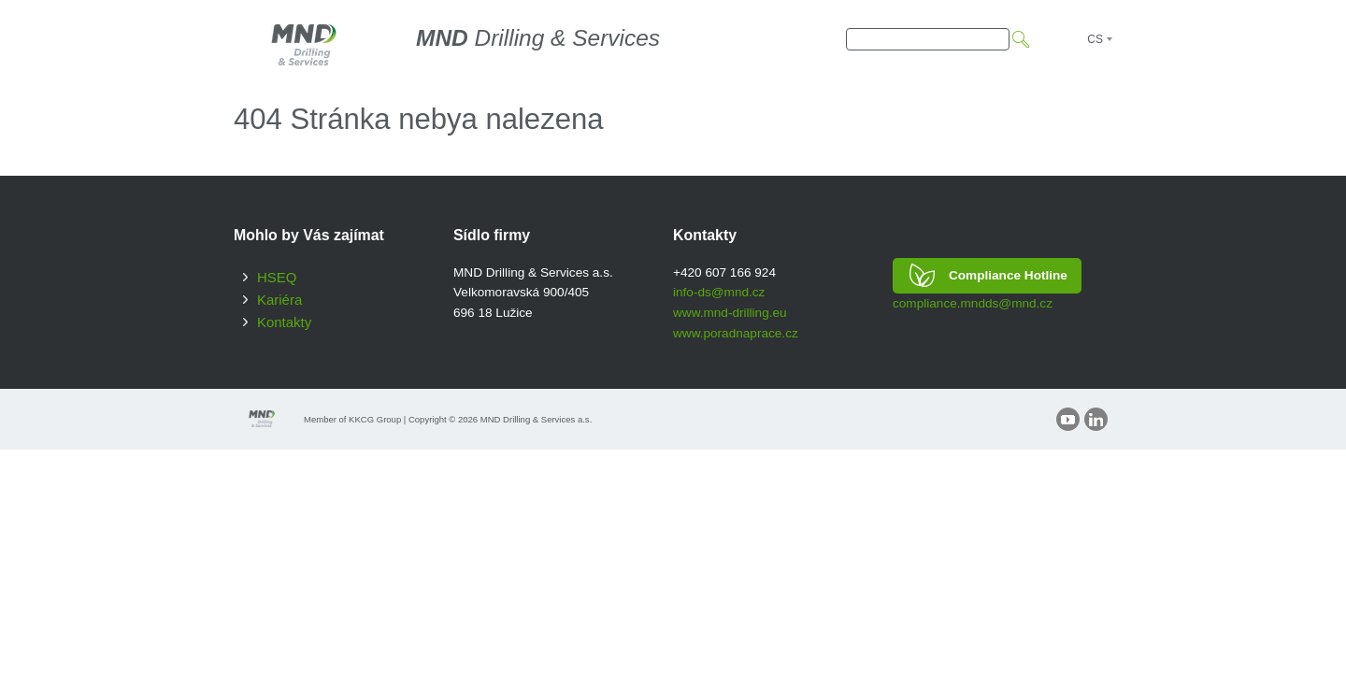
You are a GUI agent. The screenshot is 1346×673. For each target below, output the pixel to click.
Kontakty (284, 322)
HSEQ (276, 277)
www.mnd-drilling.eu (730, 313)
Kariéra (279, 300)
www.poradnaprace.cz (735, 333)
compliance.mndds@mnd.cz (972, 303)
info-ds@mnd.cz (719, 292)
